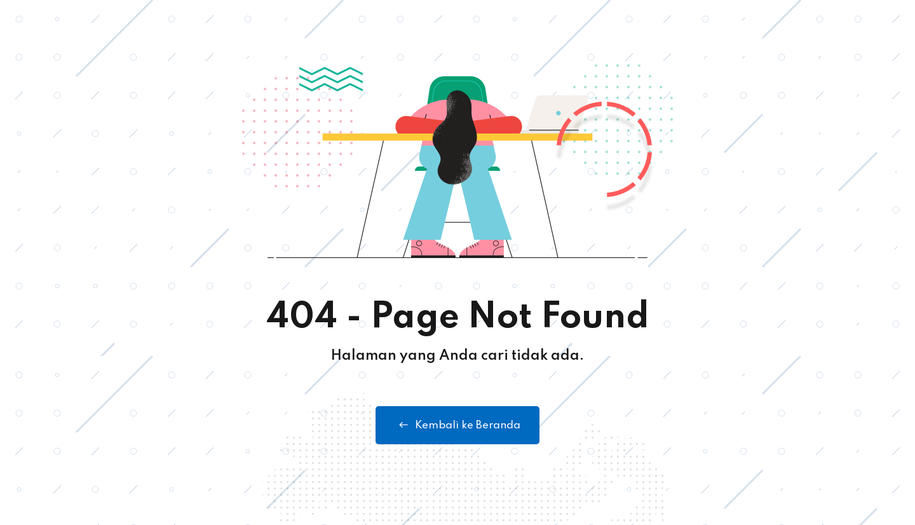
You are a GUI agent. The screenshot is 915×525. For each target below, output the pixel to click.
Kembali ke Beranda (457, 425)
